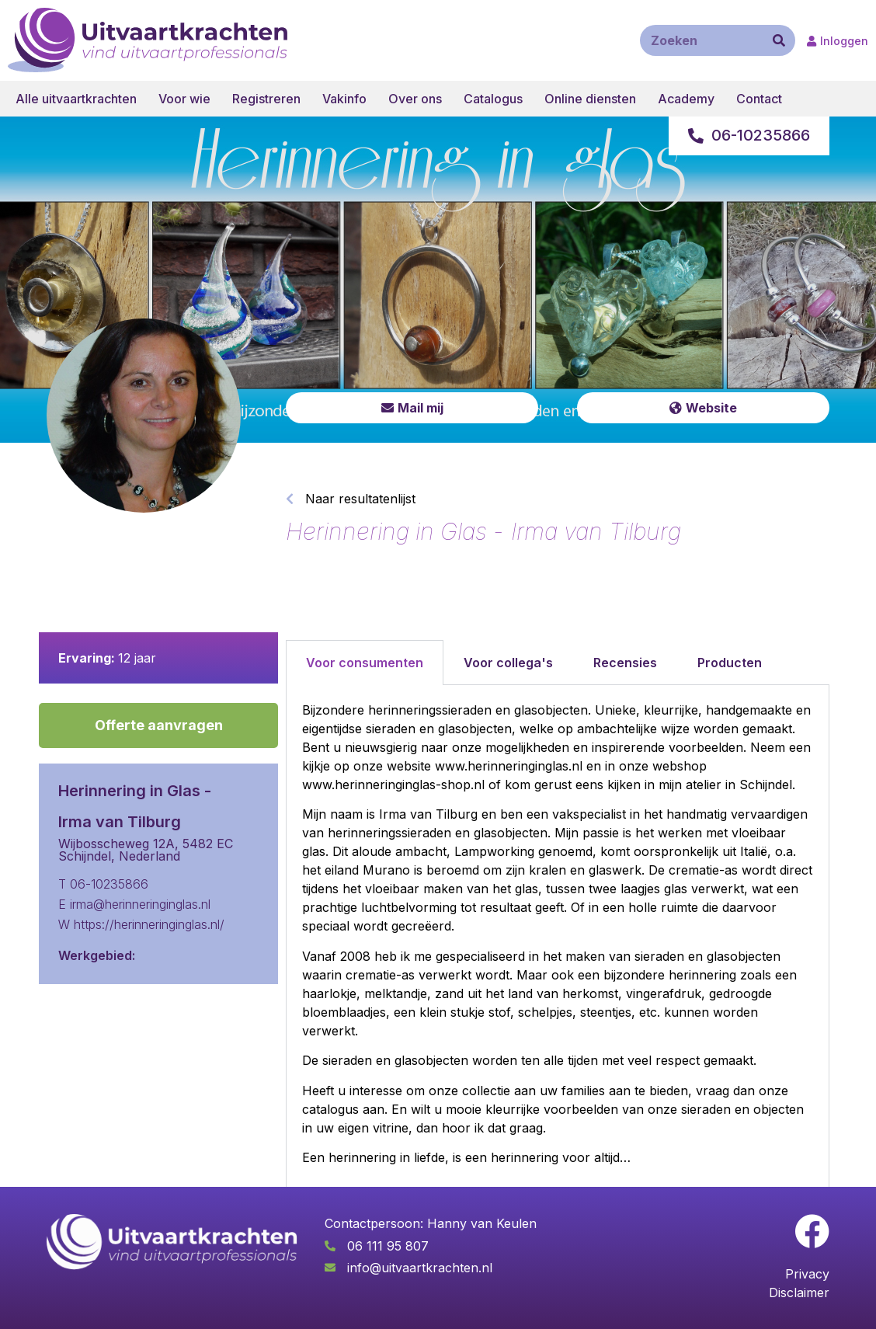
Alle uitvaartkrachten (76, 98)
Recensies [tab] (625, 662)
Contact (759, 98)
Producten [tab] (729, 662)
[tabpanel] (557, 939)
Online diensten (590, 98)
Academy (686, 98)
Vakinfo (344, 98)
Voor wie (184, 98)
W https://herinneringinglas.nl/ (141, 924)
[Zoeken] (778, 40)
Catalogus (493, 98)
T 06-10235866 (103, 884)
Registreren (266, 98)
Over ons (415, 98)
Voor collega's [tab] (508, 662)
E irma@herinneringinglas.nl (134, 904)
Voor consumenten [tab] (364, 662)
